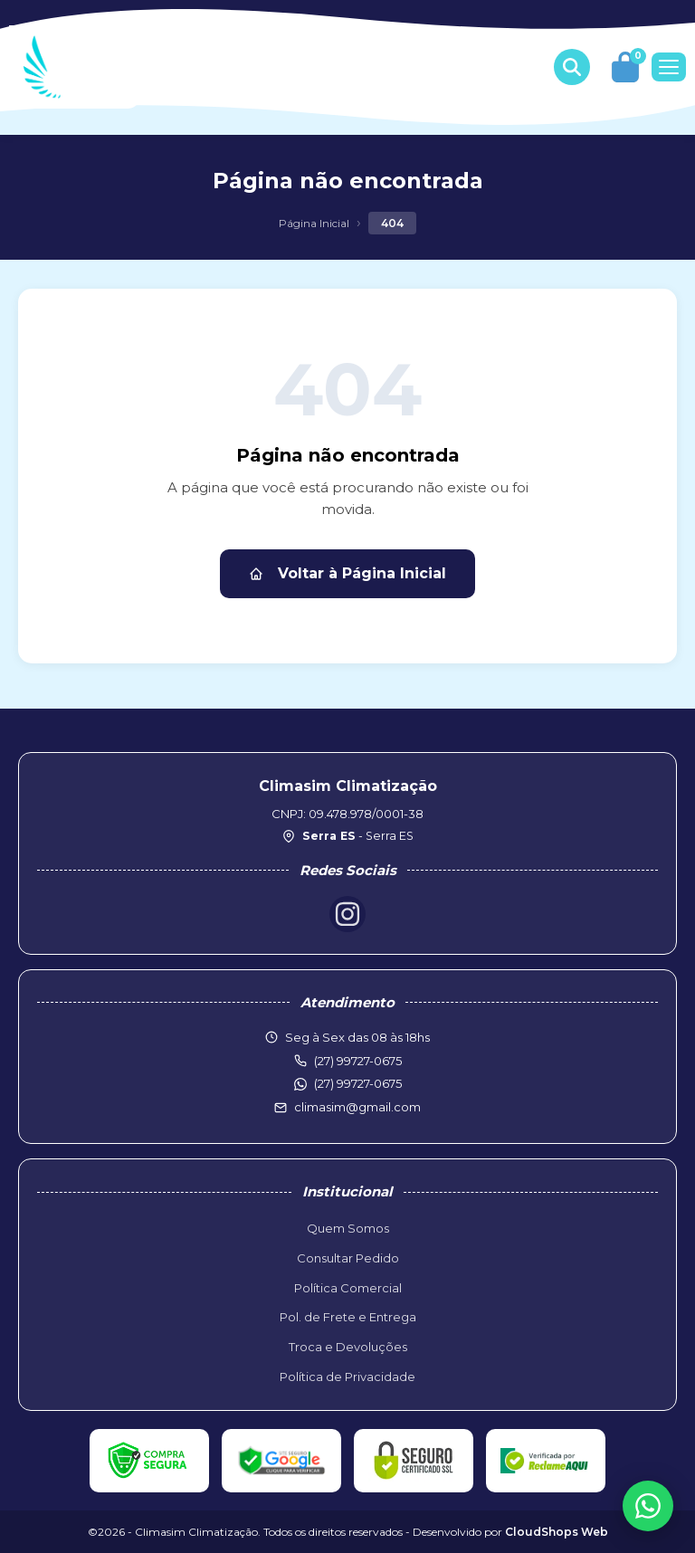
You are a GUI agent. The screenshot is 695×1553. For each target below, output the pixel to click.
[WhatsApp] (648, 1506)
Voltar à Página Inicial (347, 573)
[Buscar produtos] (572, 67)
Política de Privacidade (347, 1376)
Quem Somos (348, 1228)
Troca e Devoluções (348, 1346)
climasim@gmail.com (357, 1107)
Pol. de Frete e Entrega (348, 1317)
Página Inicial (314, 223)
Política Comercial (348, 1288)
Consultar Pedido (348, 1258)
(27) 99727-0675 (358, 1083)
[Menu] (669, 66)
